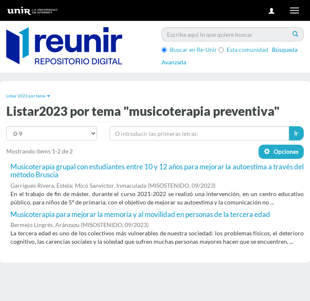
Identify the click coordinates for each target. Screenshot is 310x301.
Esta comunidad (243, 49)
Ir (296, 133)
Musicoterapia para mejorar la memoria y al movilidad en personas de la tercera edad (140, 214)
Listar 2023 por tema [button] (28, 95)
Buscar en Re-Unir (189, 49)
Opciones (281, 151)
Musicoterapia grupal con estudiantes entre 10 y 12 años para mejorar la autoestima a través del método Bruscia (157, 170)
